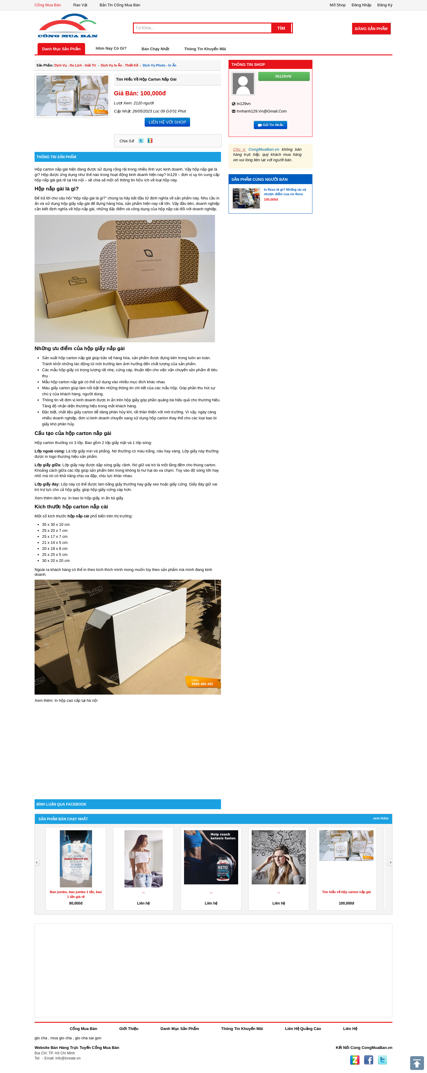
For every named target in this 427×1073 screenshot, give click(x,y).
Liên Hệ (350, 1028)
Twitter (141, 140)
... (143, 892)
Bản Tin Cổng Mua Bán (120, 5)
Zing (150, 140)
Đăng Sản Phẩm (371, 28)
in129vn (243, 103)
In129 (172, 174)
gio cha (41, 1038)
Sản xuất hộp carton (59, 358)
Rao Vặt (80, 5)
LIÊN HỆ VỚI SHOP (167, 122)
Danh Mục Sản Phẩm (61, 49)
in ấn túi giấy (112, 498)
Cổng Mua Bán (48, 5)
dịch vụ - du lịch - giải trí (75, 65)
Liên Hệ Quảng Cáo (303, 1028)
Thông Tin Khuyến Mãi (205, 49)
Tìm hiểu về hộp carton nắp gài (146, 79)
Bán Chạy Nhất (155, 49)
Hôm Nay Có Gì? (111, 48)
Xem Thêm (381, 818)
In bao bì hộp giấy (83, 498)
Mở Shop (338, 5)
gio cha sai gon (88, 1038)
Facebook (368, 1060)
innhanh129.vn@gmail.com (262, 111)
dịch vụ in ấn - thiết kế (119, 65)
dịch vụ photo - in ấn (160, 65)
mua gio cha (61, 1038)
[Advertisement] (128, 748)
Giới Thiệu (128, 1028)
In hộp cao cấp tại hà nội (75, 700)
